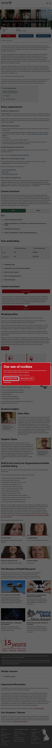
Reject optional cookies (27, 378)
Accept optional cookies (11, 378)
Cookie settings (7, 382)
